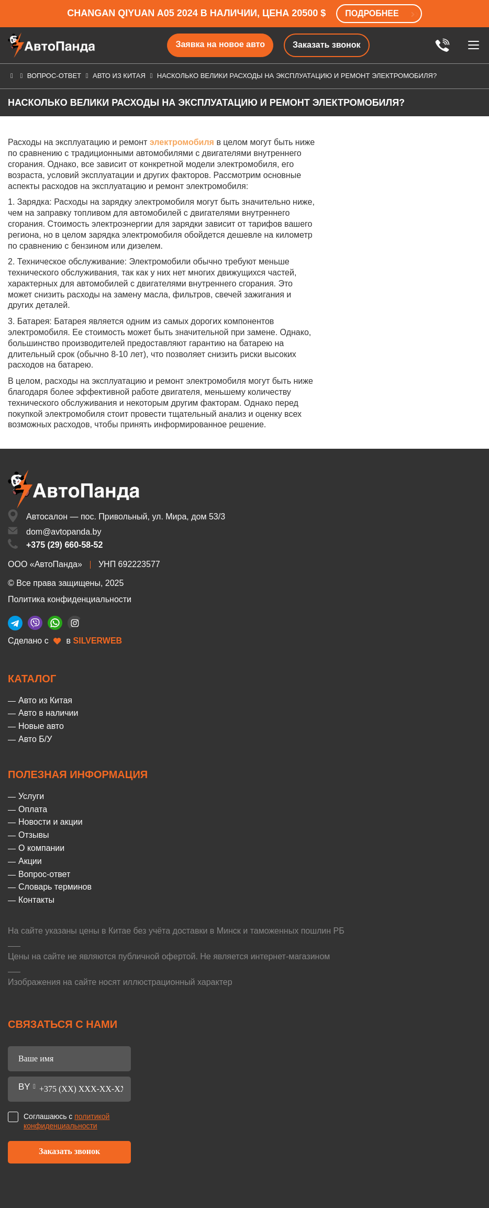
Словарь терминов (55, 886)
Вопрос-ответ (54, 76)
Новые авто (41, 726)
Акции (30, 861)
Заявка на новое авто (220, 44)
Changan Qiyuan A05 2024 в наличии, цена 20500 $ (196, 13)
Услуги (31, 796)
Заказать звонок (327, 44)
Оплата (32, 809)
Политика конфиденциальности (69, 599)
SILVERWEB (98, 640)
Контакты (36, 899)
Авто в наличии (48, 712)
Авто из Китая (119, 76)
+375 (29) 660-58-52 (64, 544)
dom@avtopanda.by (63, 531)
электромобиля (182, 142)
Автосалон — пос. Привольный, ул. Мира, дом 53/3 (125, 516)
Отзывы (33, 834)
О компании (41, 848)
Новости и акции (50, 821)
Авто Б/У (35, 739)
